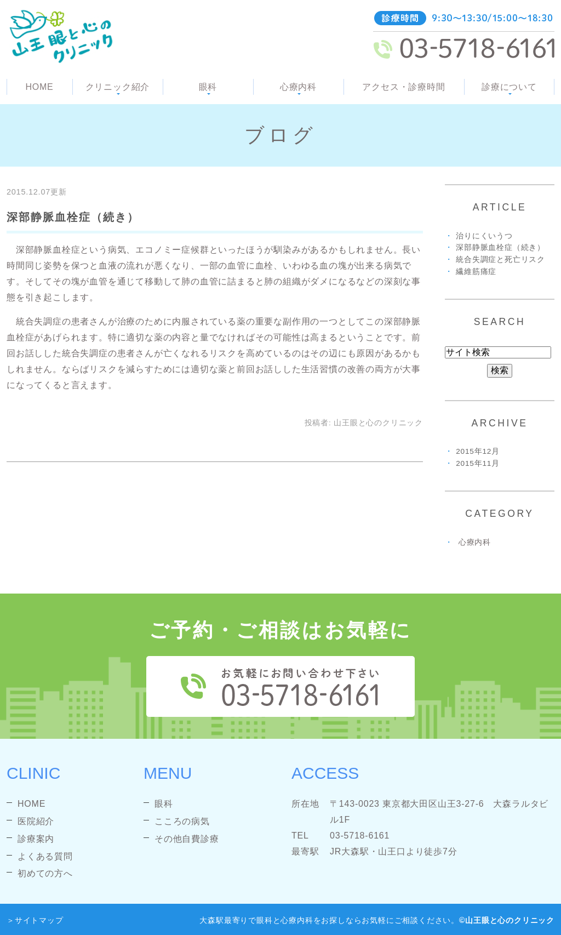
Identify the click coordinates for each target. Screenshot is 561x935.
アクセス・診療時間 (403, 87)
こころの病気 (182, 821)
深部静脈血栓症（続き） (73, 217)
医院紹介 (36, 821)
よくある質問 (45, 856)
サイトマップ (39, 920)
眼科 (163, 803)
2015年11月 (478, 463)
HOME (39, 87)
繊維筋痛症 (476, 271)
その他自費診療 (186, 838)
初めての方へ (45, 873)
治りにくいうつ (484, 236)
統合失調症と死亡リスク (500, 259)
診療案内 (36, 838)
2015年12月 (478, 451)
